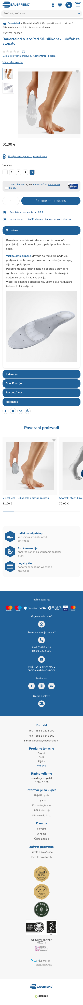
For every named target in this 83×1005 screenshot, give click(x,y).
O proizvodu (13, 230)
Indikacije (12, 374)
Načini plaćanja (41, 809)
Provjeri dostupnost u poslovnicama (27, 156)
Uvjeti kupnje (41, 794)
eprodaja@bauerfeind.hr (41, 670)
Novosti (41, 827)
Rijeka (41, 761)
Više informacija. (13, 62)
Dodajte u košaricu (53, 201)
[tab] (41, 230)
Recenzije (12, 402)
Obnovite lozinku (41, 814)
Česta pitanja (41, 837)
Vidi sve (41, 765)
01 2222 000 (43, 651)
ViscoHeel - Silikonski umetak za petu (26, 498)
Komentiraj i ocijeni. (44, 56)
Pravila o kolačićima (42, 850)
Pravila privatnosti (41, 855)
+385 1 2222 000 (44, 730)
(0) (23, 51)
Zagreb (41, 752)
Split (41, 757)
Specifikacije (14, 383)
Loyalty (41, 799)
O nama (41, 832)
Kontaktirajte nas (41, 804)
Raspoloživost (14, 393)
